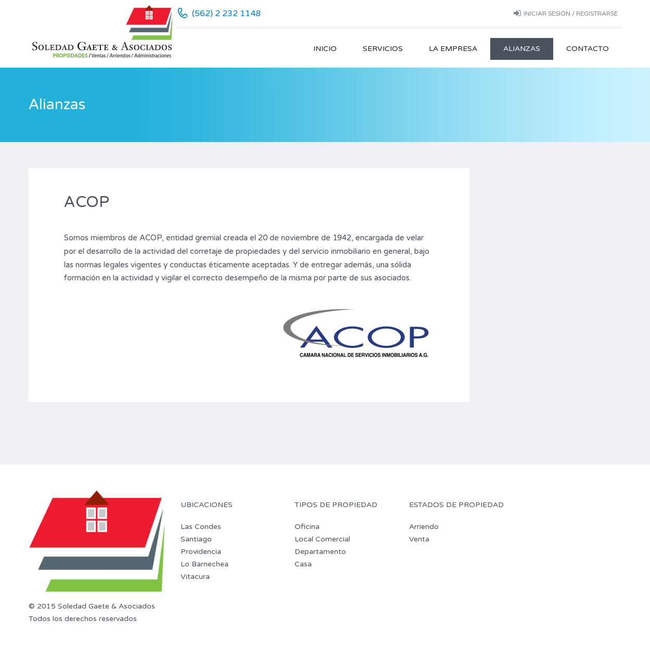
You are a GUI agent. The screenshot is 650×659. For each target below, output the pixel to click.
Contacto (587, 48)
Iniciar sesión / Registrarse (566, 13)
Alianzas (521, 48)
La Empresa (453, 48)
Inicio (325, 48)
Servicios (383, 48)
